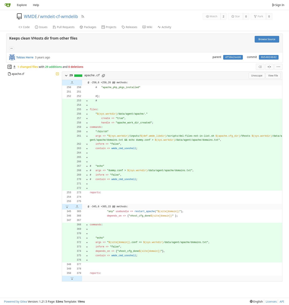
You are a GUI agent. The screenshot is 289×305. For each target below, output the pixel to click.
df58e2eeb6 (233, 57)
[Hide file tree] (9, 67)
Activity (164, 27)
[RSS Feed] (82, 16)
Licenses (271, 301)
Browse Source (266, 39)
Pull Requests (63, 27)
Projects (109, 27)
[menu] (278, 67)
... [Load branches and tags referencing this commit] (11, 48)
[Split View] (269, 67)
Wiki (147, 27)
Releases (129, 27)
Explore (22, 5)
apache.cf (92, 75)
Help (36, 5)
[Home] (7, 5)
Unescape (256, 75)
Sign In (278, 5)
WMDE (30, 16)
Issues (41, 27)
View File (273, 75)
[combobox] (260, 67)
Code (24, 27)
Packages (88, 27)
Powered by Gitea (15, 301)
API (282, 301)
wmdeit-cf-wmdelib (59, 16)
